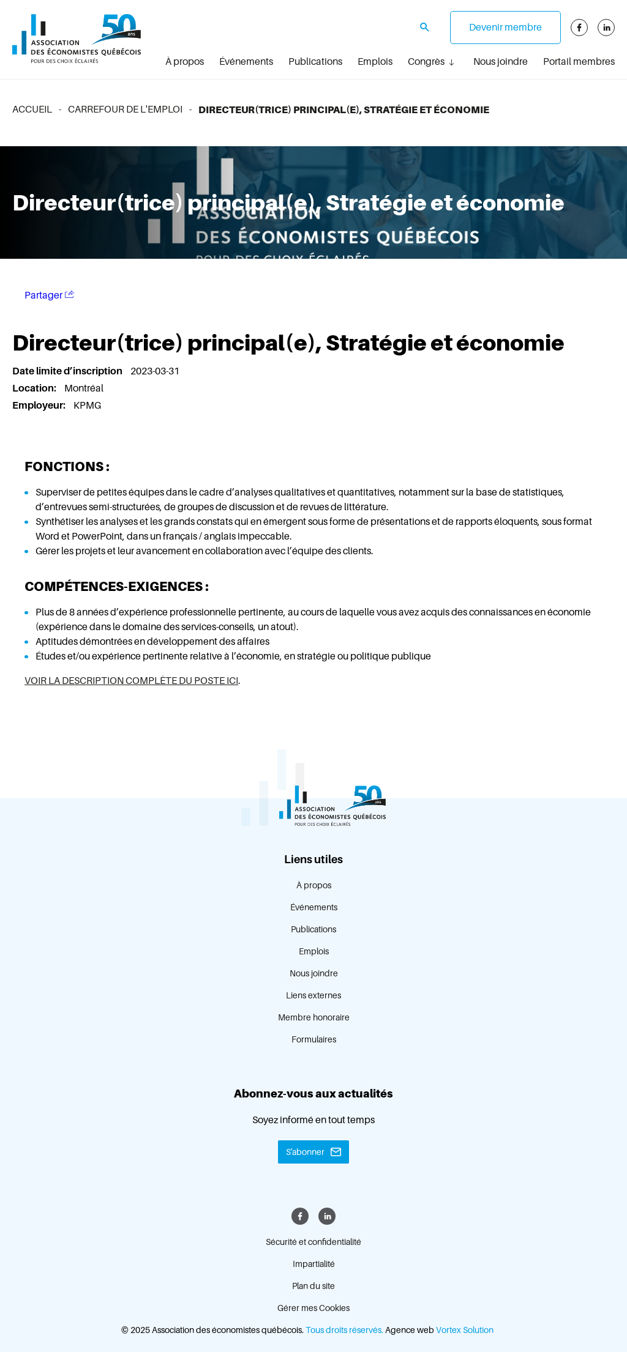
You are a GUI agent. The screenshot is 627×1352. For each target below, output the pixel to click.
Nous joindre (500, 61)
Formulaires (313, 1039)
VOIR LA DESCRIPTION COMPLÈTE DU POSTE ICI (131, 680)
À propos (184, 61)
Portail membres (579, 61)
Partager (49, 295)
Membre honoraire (314, 1017)
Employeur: (39, 405)
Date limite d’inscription (68, 371)
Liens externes (313, 995)
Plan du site (313, 1286)
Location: (35, 388)
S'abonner (305, 1152)
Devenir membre (505, 27)
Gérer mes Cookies (313, 1308)
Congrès (426, 61)
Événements (246, 61)
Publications (315, 61)
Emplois (375, 61)
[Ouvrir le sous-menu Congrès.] (451, 62)
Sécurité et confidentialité (313, 1242)
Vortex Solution (465, 1330)
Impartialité (314, 1264)
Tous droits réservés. (344, 1330)
